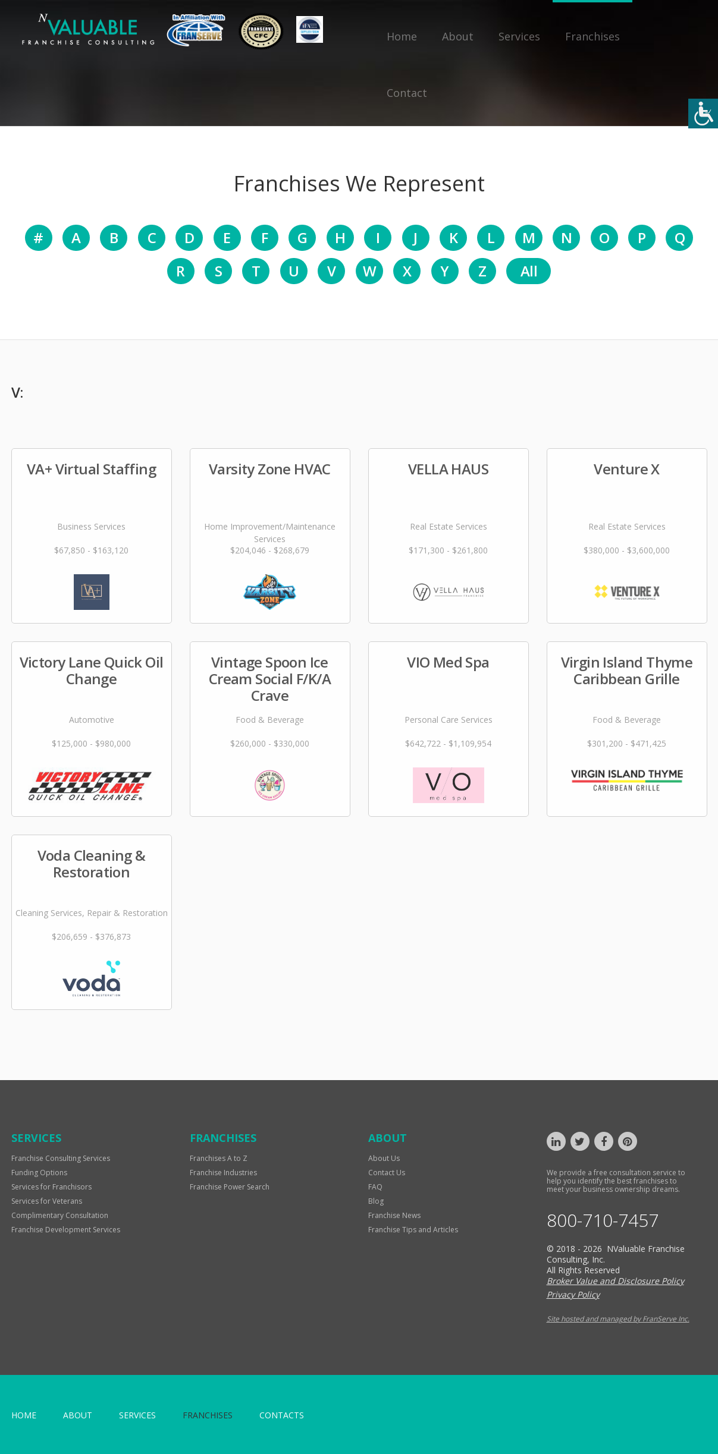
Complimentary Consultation (59, 1215)
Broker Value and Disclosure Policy (615, 1280)
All (529, 271)
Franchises (592, 36)
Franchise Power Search (229, 1187)
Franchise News (394, 1215)
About (458, 36)
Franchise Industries (223, 1172)
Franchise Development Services (65, 1230)
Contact (407, 93)
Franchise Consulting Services (60, 1158)
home (23, 1415)
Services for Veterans (46, 1201)
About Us (384, 1158)
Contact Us (386, 1172)
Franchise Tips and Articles (413, 1230)
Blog (376, 1201)
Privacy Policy (573, 1294)
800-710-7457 (603, 1220)
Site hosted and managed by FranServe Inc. (618, 1319)
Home (402, 36)
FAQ (375, 1187)
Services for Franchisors (51, 1187)
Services (519, 36)
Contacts (281, 1415)
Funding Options (39, 1172)
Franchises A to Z (218, 1158)
